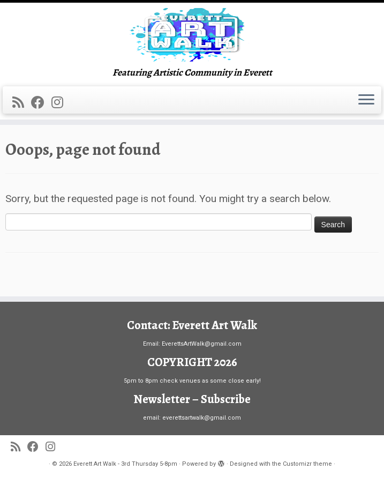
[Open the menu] (366, 100)
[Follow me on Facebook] (41, 102)
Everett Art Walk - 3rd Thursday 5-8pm (125, 463)
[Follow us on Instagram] (60, 102)
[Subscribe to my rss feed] (21, 102)
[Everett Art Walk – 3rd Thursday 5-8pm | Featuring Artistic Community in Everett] (192, 35)
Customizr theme (307, 463)
